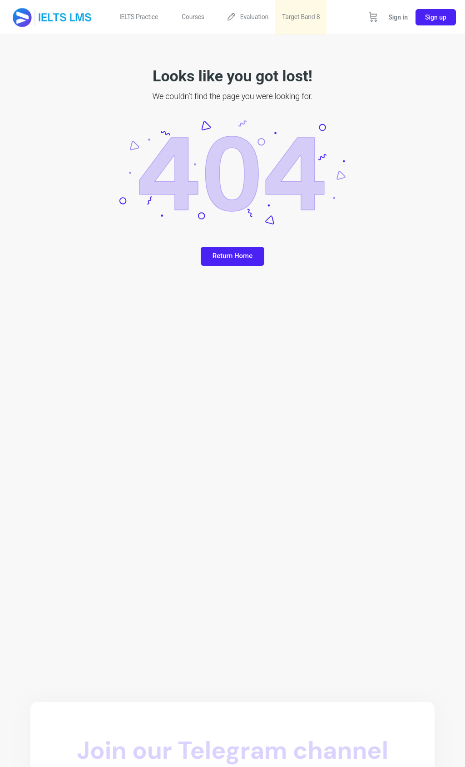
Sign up (435, 17)
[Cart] (373, 17)
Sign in (398, 17)
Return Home (232, 256)
